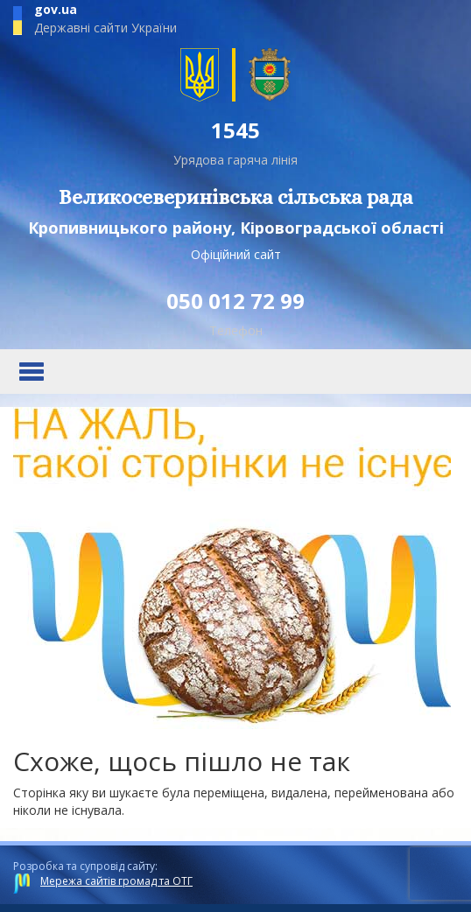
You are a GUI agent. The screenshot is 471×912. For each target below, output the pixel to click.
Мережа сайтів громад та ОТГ (116, 880)
